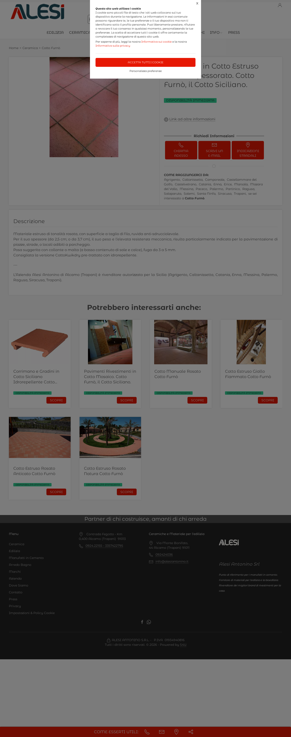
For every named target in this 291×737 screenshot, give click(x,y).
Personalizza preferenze (146, 71)
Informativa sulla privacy (113, 45)
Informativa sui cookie (156, 41)
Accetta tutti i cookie (145, 62)
